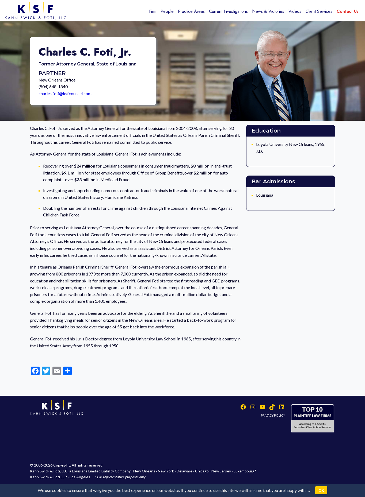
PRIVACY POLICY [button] (273, 415)
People (167, 11)
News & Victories (268, 11)
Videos (294, 11)
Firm (152, 11)
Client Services (319, 11)
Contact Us (348, 11)
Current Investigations (228, 11)
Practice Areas (191, 11)
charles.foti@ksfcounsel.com (65, 93)
